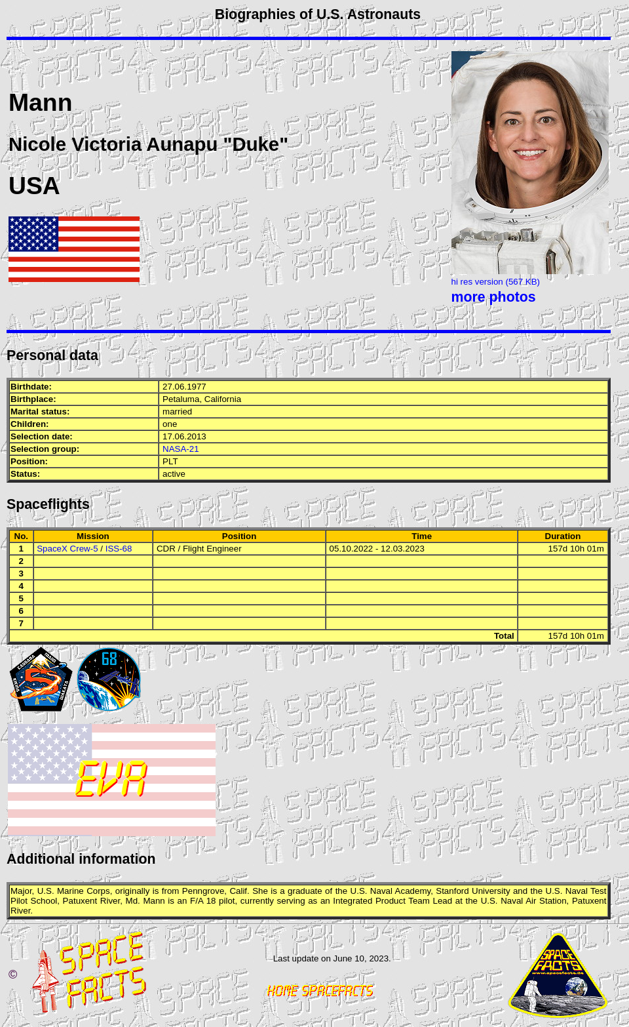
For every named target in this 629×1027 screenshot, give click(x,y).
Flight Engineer (212, 549)
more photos (493, 297)
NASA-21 (180, 449)
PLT (170, 461)
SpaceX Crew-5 (67, 549)
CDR (166, 549)
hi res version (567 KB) (496, 282)
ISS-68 (118, 549)
